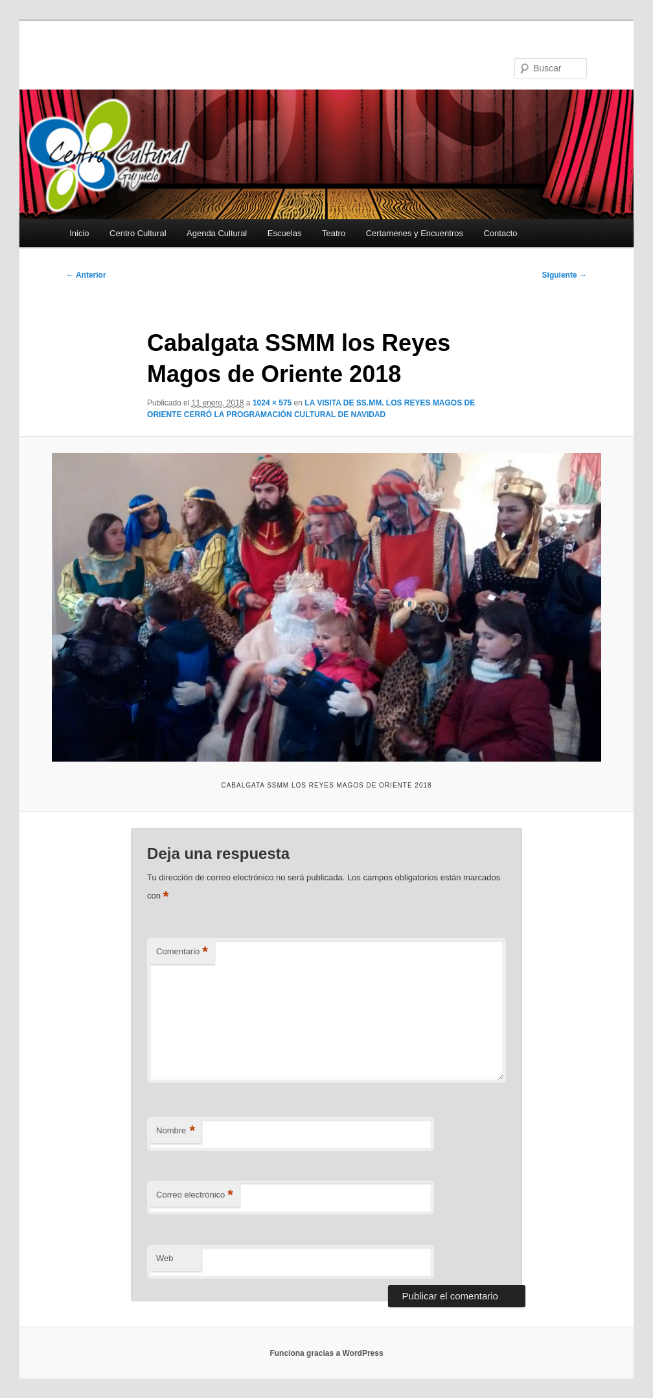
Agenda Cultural (217, 233)
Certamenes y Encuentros (414, 233)
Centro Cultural (137, 233)
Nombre (175, 1131)
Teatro (333, 233)
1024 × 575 (272, 402)
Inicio (79, 233)
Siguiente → (564, 275)
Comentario (182, 952)
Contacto (500, 233)
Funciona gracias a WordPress (326, 1353)
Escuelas (285, 233)
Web (165, 1258)
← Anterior (86, 275)
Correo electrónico (194, 1195)
